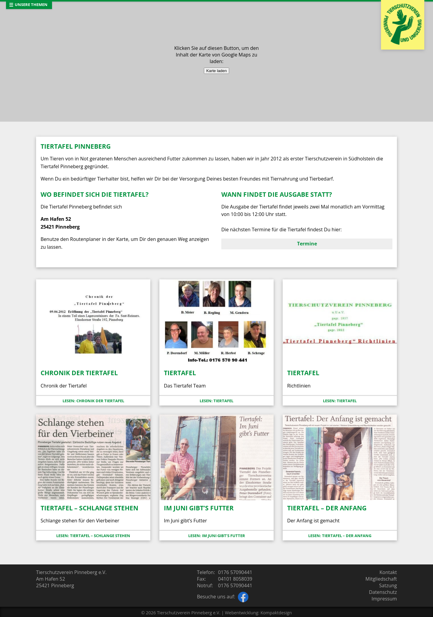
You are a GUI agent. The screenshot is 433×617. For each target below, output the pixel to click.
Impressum (384, 598)
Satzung (388, 585)
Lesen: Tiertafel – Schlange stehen (93, 535)
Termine (307, 243)
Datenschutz (383, 592)
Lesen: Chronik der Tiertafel (93, 400)
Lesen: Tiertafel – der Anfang (339, 535)
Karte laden (216, 70)
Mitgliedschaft (381, 579)
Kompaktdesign (276, 612)
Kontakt (388, 572)
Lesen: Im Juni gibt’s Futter (216, 535)
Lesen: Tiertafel (216, 400)
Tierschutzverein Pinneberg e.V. (188, 612)
